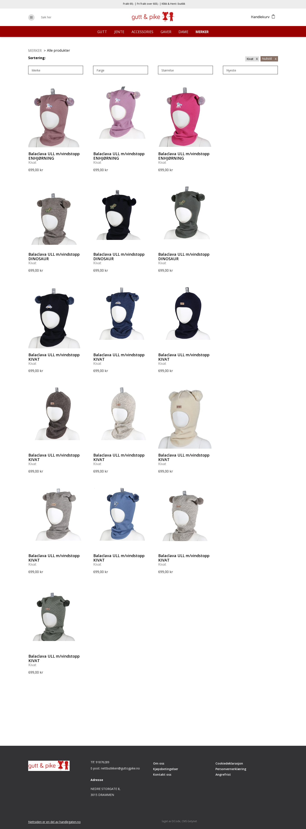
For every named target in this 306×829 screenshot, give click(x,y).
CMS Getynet (189, 821)
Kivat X (252, 59)
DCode (176, 821)
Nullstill (269, 59)
